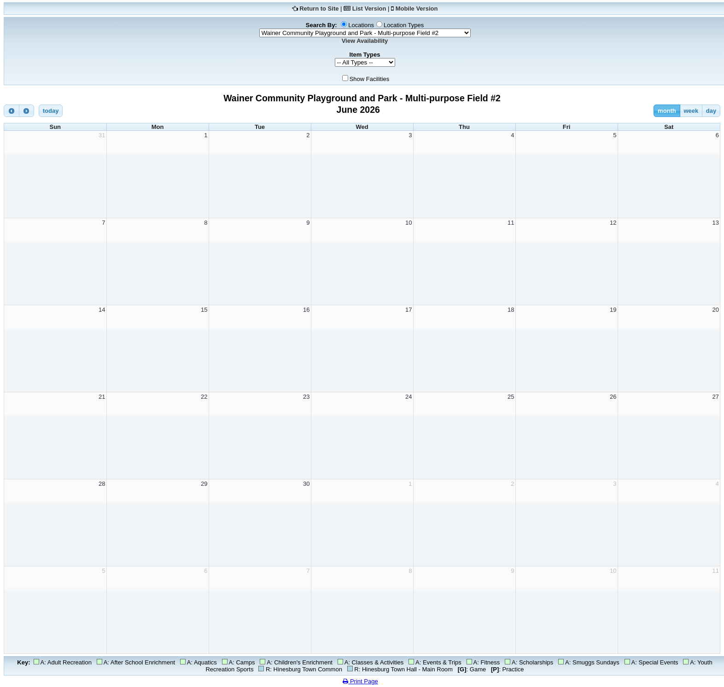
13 (715, 222)
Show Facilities (370, 79)
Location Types (404, 25)
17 (408, 309)
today (51, 110)
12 (613, 222)
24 (408, 396)
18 (511, 309)
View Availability (365, 40)
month (667, 110)
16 (306, 309)
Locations (361, 25)
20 (715, 309)
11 (511, 222)
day (711, 110)
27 (715, 396)
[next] (27, 111)
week (690, 110)
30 (306, 483)
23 (306, 396)
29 (204, 483)
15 (204, 309)
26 (613, 396)
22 (204, 396)
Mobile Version (417, 8)
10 (408, 222)
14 (102, 309)
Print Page (360, 681)
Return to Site (319, 8)
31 (102, 135)
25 (511, 396)
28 (102, 483)
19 (613, 309)
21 (102, 396)
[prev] (11, 111)
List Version (369, 8)
